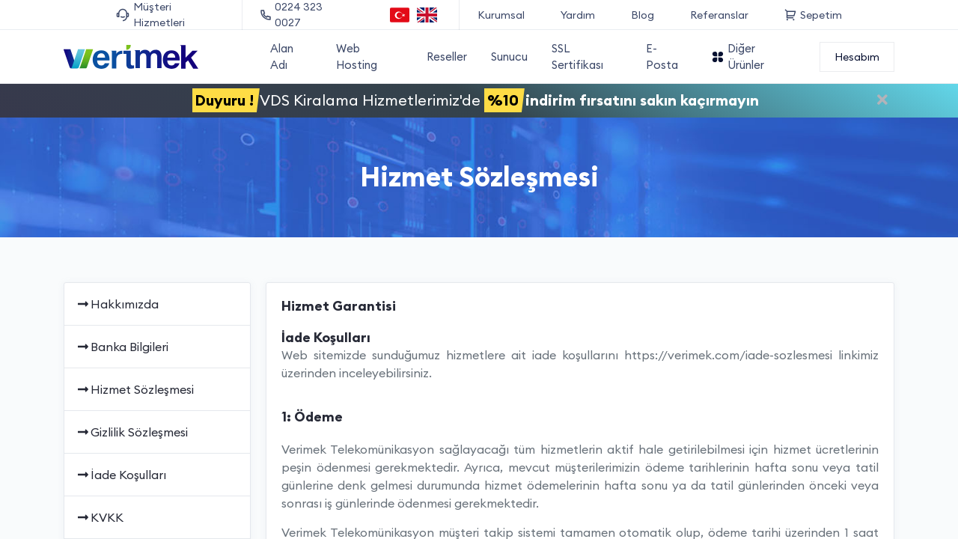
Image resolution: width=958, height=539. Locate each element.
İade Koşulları (121, 474)
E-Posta (662, 57)
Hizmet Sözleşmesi (135, 389)
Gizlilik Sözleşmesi (132, 431)
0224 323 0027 (291, 14)
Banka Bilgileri (122, 346)
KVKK (99, 517)
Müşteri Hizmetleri (150, 14)
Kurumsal (501, 15)
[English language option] (427, 15)
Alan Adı (281, 57)
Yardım (578, 15)
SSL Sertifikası (577, 57)
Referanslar (719, 15)
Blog (642, 15)
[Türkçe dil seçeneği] (400, 15)
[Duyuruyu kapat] (882, 102)
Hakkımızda (117, 303)
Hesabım (857, 57)
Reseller (447, 56)
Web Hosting (356, 57)
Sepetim (813, 15)
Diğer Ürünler (738, 57)
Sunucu (509, 56)
